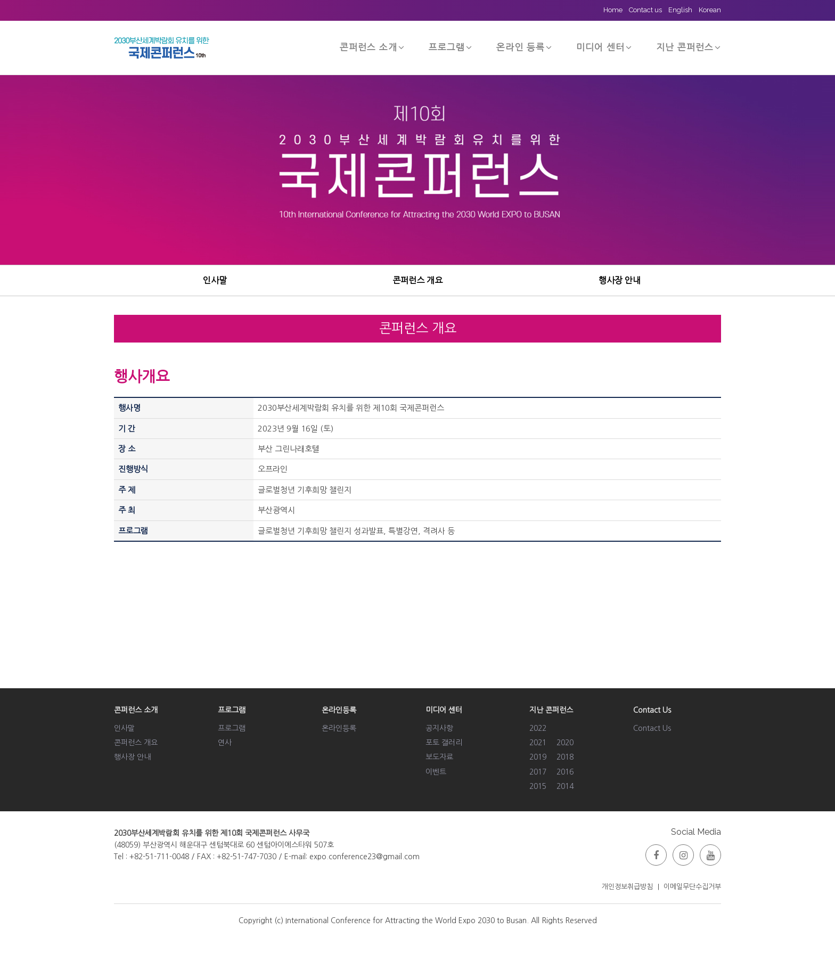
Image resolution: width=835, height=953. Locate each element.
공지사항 (439, 728)
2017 (537, 772)
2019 (537, 757)
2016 (565, 772)
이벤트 (435, 772)
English (680, 10)
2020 (565, 742)
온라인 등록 (524, 47)
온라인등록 (339, 728)
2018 (565, 757)
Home (613, 10)
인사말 (215, 280)
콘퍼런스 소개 (372, 47)
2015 (537, 786)
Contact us (645, 10)
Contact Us (652, 728)
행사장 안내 (620, 280)
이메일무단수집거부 (692, 886)
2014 (565, 786)
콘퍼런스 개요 (417, 280)
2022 (537, 728)
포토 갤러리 (443, 742)
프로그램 (450, 47)
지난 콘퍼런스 (688, 47)
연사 (225, 742)
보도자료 (439, 757)
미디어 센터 (604, 47)
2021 (537, 742)
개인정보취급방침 (627, 886)
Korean (710, 10)
